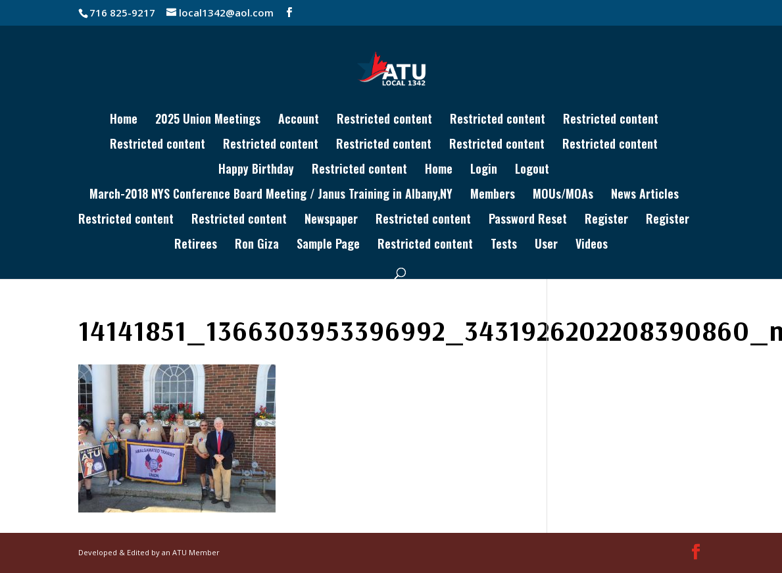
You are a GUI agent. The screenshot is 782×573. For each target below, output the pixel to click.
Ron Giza (257, 245)
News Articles (645, 195)
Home (123, 120)
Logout (532, 170)
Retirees (195, 245)
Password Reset (528, 220)
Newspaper (331, 220)
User (546, 245)
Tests (504, 245)
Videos (591, 245)
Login (483, 170)
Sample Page (328, 245)
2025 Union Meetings (207, 120)
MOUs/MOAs (563, 195)
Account (298, 120)
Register (606, 220)
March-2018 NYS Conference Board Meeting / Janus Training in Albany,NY (270, 195)
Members (492, 195)
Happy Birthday (256, 170)
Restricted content (384, 120)
